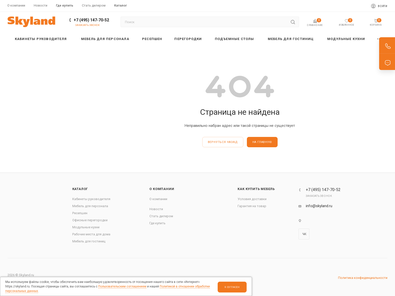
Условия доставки (252, 199)
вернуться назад (223, 142)
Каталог (80, 189)
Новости (156, 209)
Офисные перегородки (90, 220)
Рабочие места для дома (91, 234)
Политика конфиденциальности (362, 278)
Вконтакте (304, 234)
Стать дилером (161, 216)
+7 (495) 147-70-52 (91, 20)
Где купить (157, 223)
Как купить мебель (256, 189)
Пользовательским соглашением (122, 286)
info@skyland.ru (319, 206)
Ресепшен (79, 213)
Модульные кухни (86, 227)
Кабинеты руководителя (91, 199)
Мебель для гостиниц (88, 241)
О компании (161, 189)
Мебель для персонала (90, 206)
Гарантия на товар (252, 206)
